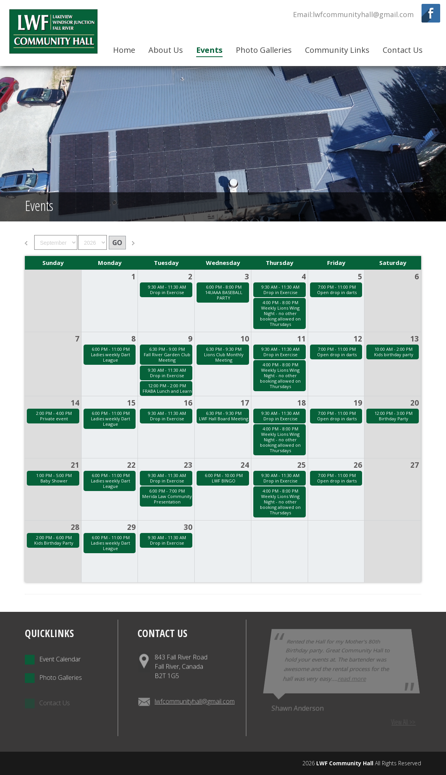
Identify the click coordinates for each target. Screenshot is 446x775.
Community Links (337, 50)
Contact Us (403, 50)
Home (124, 50)
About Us (165, 50)
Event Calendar (53, 674)
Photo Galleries (264, 50)
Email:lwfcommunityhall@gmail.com (353, 14)
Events (209, 50)
